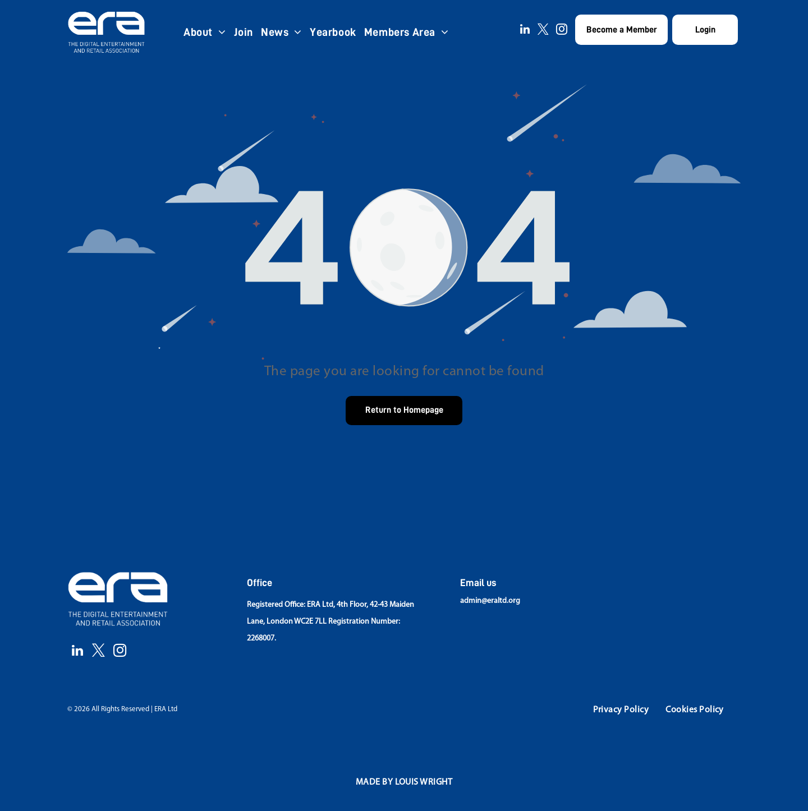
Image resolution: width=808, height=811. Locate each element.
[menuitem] (205, 32)
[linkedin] (524, 30)
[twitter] (543, 30)
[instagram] (561, 30)
